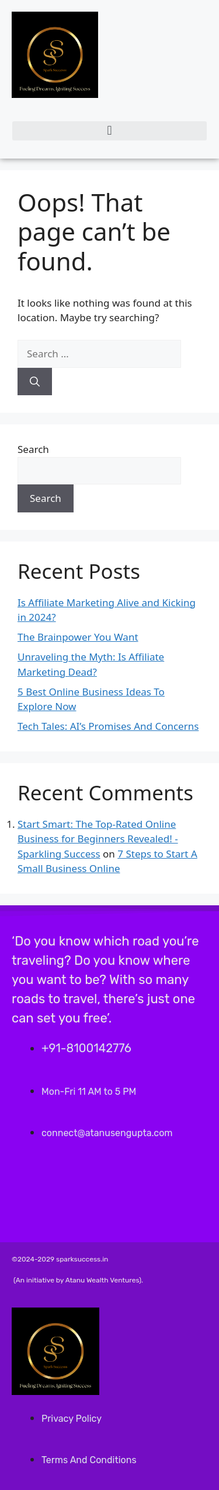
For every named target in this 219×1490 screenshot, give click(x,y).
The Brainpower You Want (78, 637)
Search (33, 449)
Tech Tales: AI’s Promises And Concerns (108, 726)
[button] (109, 130)
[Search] (35, 382)
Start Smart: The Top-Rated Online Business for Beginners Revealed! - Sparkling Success (98, 838)
